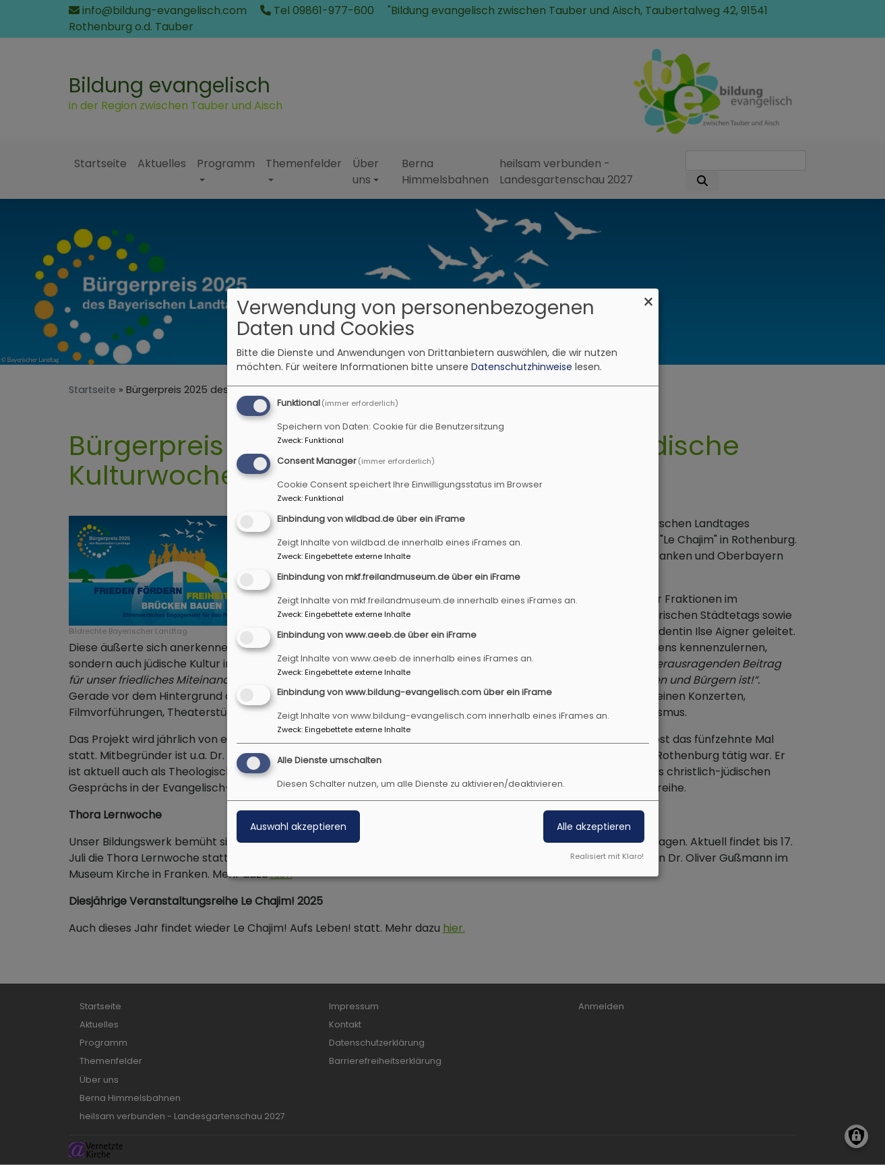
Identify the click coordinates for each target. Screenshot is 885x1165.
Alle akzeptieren (594, 826)
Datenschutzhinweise (521, 367)
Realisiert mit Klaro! (607, 856)
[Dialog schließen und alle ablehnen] (648, 297)
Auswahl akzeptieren (298, 826)
